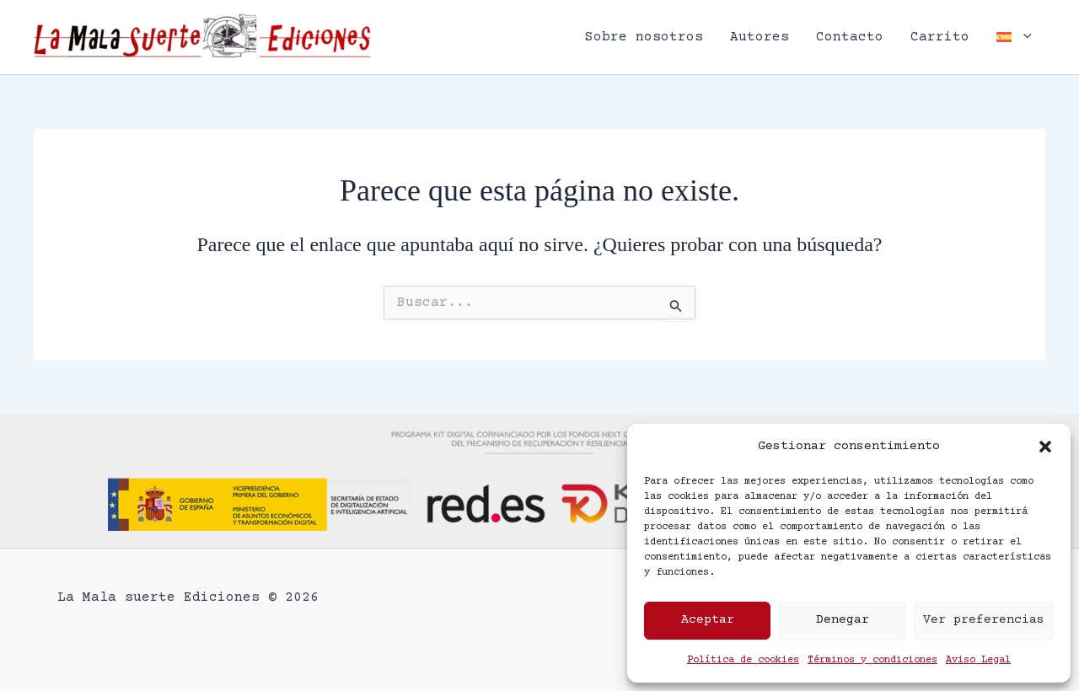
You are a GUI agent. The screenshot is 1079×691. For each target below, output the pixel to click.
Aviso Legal (978, 660)
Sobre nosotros (644, 37)
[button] (1045, 446)
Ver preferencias (983, 620)
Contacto (849, 37)
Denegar (842, 620)
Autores (759, 37)
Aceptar (707, 620)
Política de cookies (743, 660)
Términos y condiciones (872, 660)
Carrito (939, 37)
